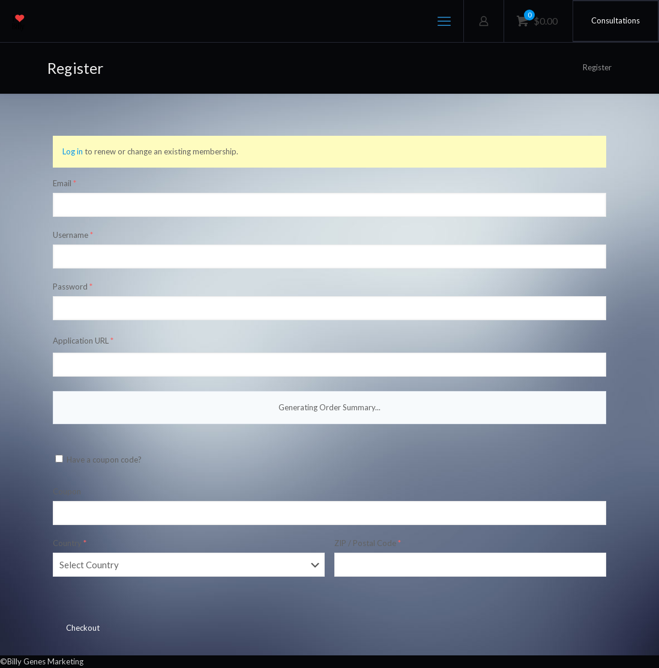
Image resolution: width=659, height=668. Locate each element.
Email (64, 183)
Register (597, 67)
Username (73, 235)
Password (72, 286)
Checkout (83, 628)
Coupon (67, 491)
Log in (72, 151)
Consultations (615, 20)
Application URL (83, 340)
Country (69, 543)
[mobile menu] (444, 21)
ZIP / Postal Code (367, 543)
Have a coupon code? (98, 459)
